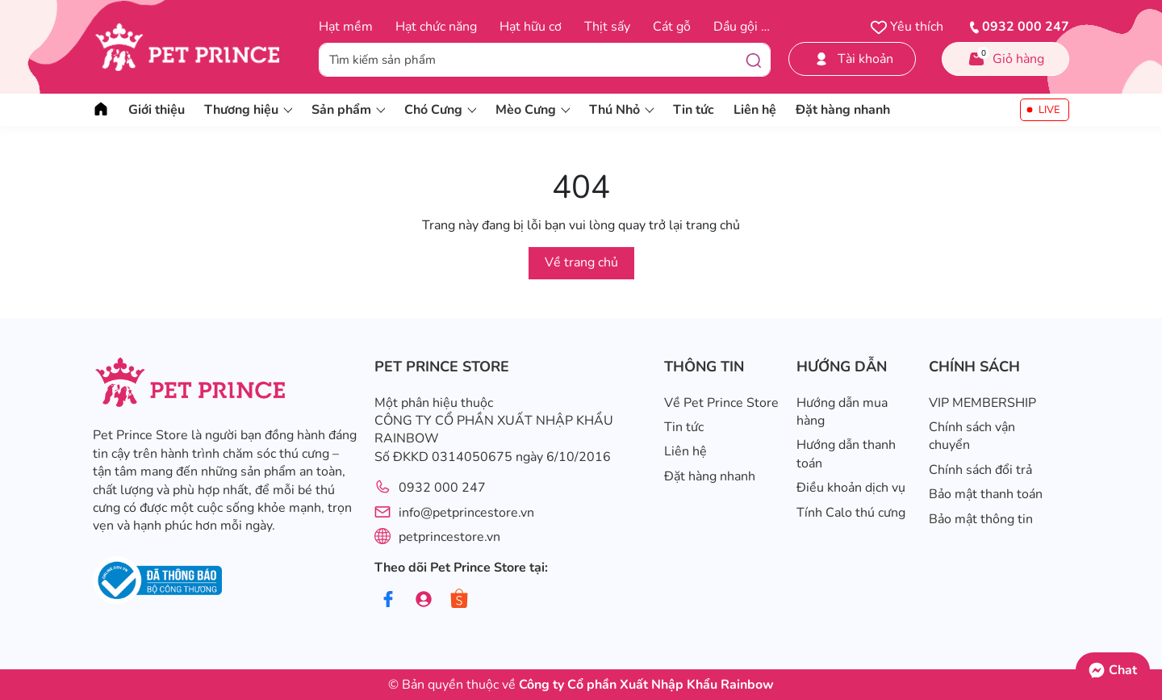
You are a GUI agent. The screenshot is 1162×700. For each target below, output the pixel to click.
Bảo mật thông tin (981, 519)
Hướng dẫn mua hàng (842, 412)
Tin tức (693, 110)
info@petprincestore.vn (466, 513)
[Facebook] (388, 599)
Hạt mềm (346, 27)
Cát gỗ (672, 27)
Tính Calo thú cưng (850, 513)
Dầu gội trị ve (752, 27)
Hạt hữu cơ (530, 27)
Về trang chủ (581, 262)
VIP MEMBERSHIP (982, 403)
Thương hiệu (248, 110)
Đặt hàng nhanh (843, 110)
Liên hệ (755, 110)
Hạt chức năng (436, 27)
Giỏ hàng (1005, 57)
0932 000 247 (442, 488)
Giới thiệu (156, 110)
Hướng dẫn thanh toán (846, 454)
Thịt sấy (607, 27)
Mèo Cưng (532, 110)
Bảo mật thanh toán (986, 494)
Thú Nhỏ (621, 110)
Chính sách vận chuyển (972, 436)
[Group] (424, 599)
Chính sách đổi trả (980, 470)
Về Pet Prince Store (721, 403)
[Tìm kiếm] (754, 60)
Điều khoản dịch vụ (850, 488)
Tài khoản (852, 59)
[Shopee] (459, 599)
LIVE (1049, 110)
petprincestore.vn (449, 537)
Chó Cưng (440, 110)
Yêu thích (907, 27)
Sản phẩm (348, 110)
